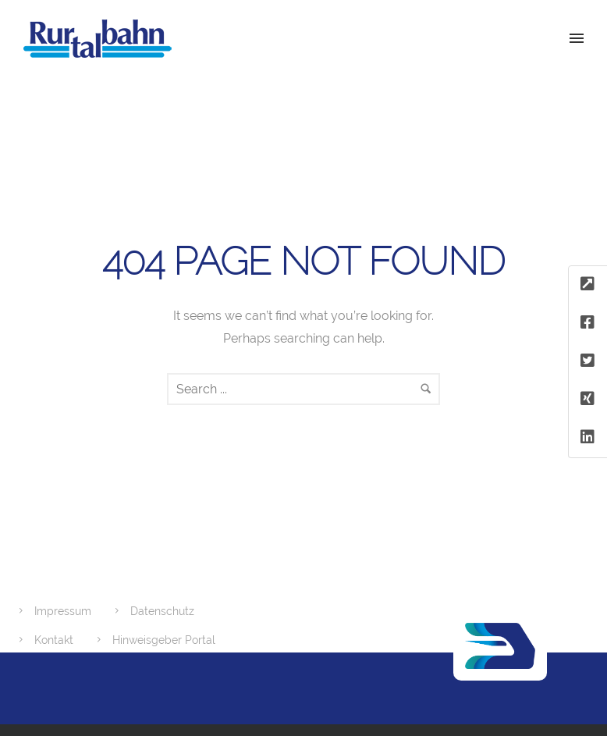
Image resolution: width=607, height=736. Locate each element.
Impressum (62, 611)
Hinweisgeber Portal (163, 640)
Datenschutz (162, 611)
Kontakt (53, 640)
